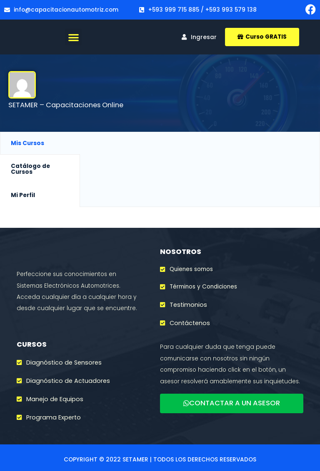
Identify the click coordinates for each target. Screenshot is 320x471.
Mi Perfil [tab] (23, 195)
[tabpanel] (200, 146)
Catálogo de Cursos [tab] (30, 169)
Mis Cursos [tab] (27, 143)
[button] (73, 37)
